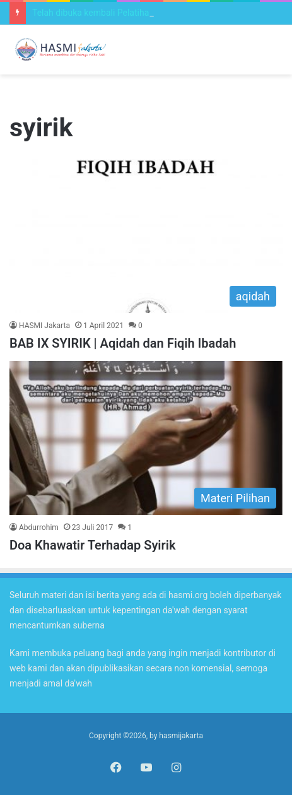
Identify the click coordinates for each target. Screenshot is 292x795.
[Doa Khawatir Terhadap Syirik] (146, 438)
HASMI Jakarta (44, 325)
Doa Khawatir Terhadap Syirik (92, 545)
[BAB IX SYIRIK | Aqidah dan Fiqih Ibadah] (146, 236)
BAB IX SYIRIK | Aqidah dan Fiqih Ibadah (122, 343)
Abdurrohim (39, 527)
